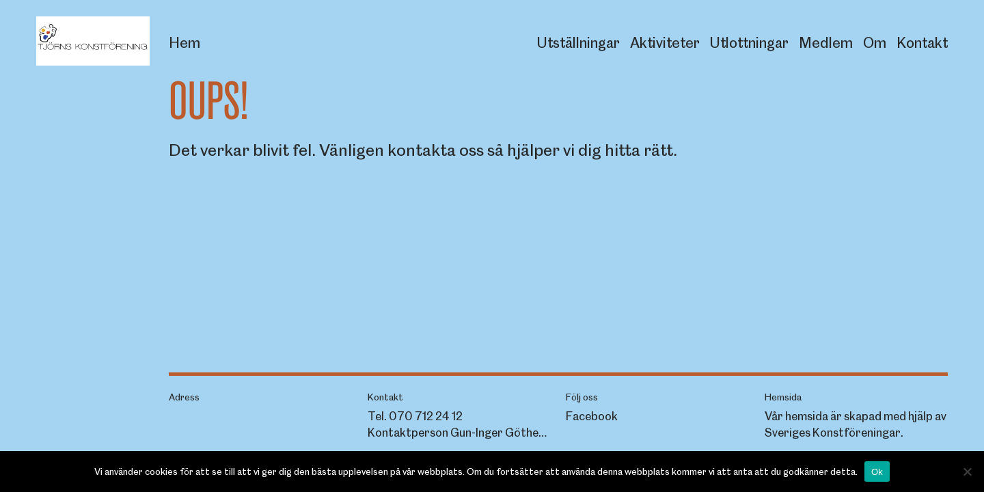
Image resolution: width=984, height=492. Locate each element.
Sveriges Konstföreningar (833, 432)
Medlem (826, 42)
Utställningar (578, 42)
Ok (877, 472)
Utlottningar (749, 42)
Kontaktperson (408, 432)
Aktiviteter (665, 42)
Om (874, 42)
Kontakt (922, 42)
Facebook (592, 416)
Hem (184, 42)
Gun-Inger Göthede (500, 432)
